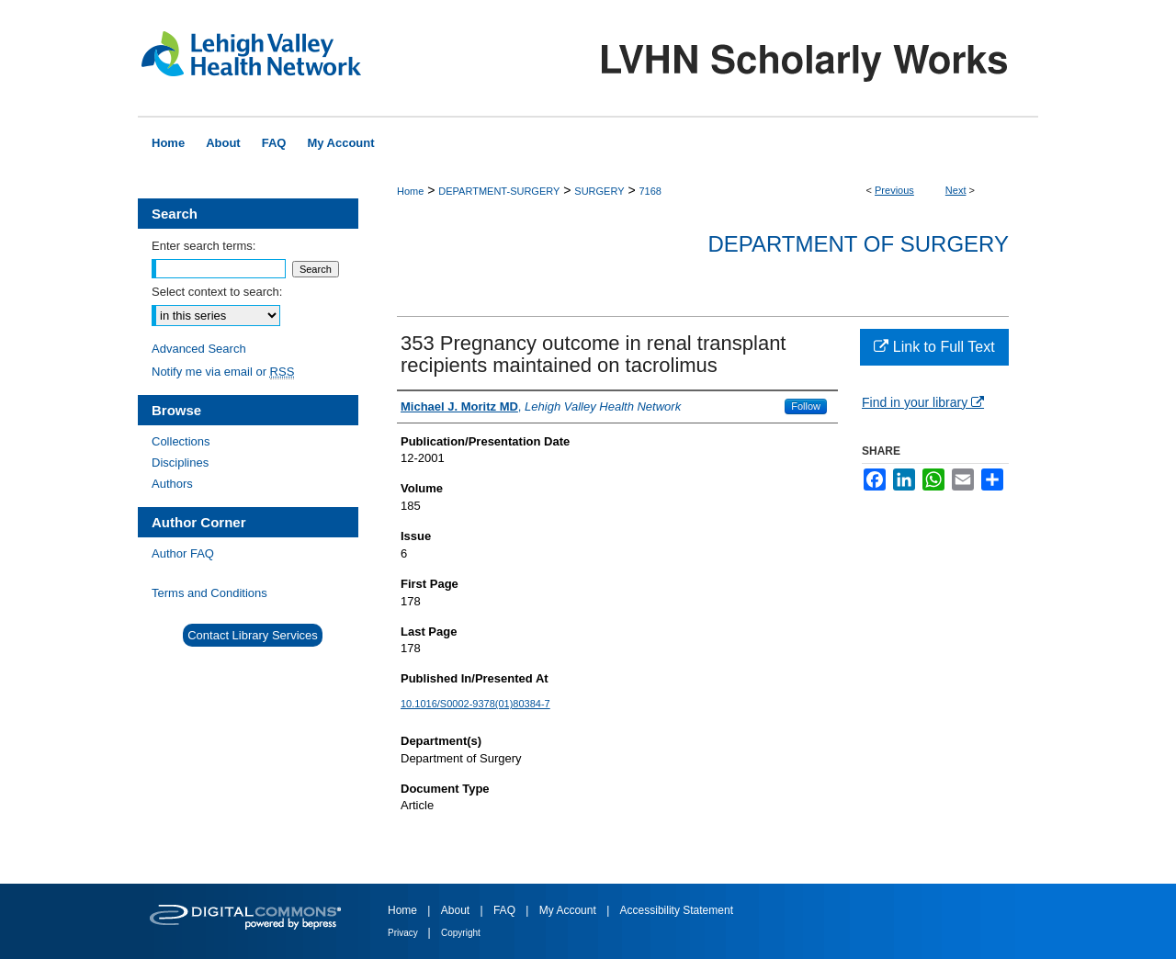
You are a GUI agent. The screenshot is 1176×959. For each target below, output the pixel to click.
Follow (805, 406)
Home (410, 191)
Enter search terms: (203, 246)
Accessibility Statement (676, 910)
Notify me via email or (223, 371)
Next (956, 190)
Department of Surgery (858, 243)
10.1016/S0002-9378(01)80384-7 (475, 703)
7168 (650, 191)
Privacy (404, 933)
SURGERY (599, 191)
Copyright (461, 933)
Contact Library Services (252, 635)
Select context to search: (217, 292)
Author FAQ (183, 553)
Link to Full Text (934, 347)
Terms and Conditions (209, 593)
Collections (181, 441)
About (457, 910)
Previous (894, 190)
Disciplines (180, 462)
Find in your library (923, 402)
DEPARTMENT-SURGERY (499, 191)
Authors (172, 484)
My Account (569, 910)
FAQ (505, 910)
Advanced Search (199, 348)
